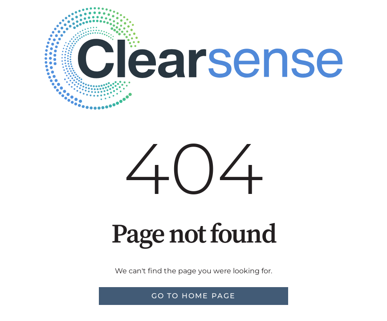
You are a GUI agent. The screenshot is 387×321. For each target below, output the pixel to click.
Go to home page (193, 296)
